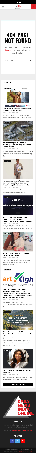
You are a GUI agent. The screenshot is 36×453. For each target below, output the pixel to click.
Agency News (7, 88)
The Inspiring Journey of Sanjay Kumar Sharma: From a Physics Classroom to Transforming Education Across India (16, 183)
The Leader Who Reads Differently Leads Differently (17, 371)
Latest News (7, 82)
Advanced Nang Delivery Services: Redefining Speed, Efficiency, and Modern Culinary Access (17, 144)
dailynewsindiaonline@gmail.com (22, 430)
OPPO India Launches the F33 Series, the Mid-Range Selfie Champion (17, 109)
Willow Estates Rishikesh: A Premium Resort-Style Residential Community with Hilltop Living (17, 334)
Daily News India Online (25, 451)
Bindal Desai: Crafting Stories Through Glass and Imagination (16, 254)
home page (9, 50)
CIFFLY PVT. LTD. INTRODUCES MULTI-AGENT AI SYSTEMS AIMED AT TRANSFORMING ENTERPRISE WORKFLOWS (17, 219)
